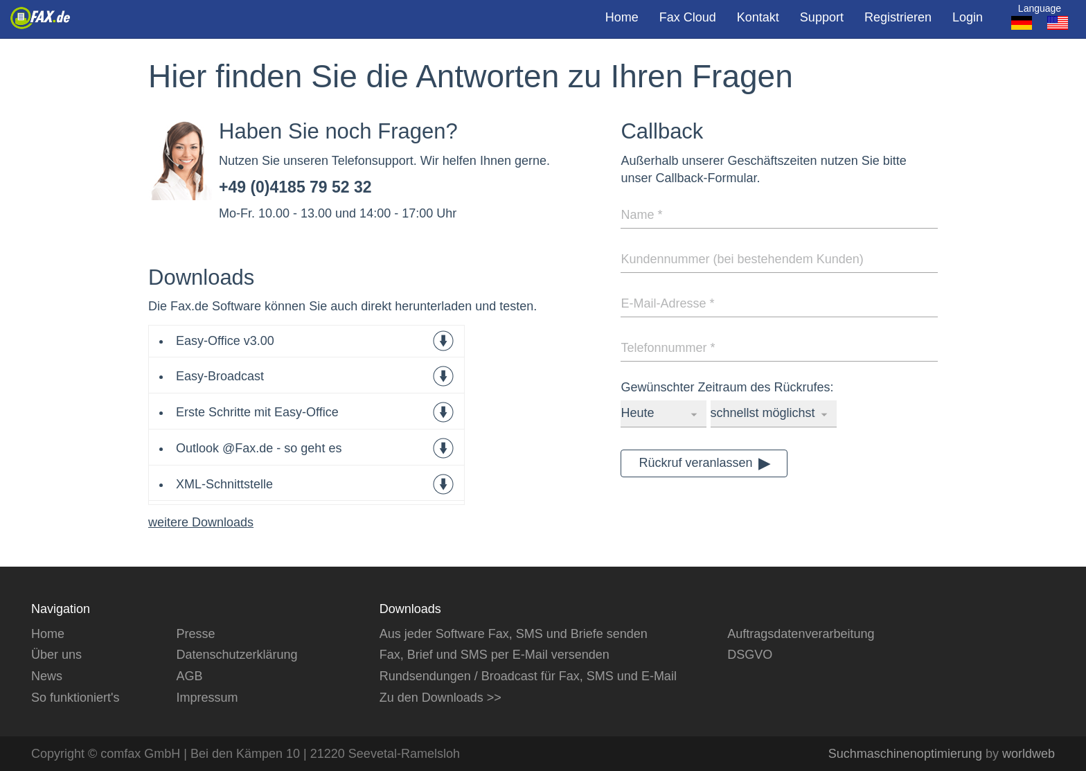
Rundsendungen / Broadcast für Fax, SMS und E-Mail (528, 676)
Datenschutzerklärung (236, 655)
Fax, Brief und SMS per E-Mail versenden (494, 655)
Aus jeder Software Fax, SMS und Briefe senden (514, 634)
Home (622, 17)
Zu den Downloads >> (440, 697)
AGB (189, 676)
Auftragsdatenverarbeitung (800, 634)
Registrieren (898, 17)
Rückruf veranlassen (695, 463)
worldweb (1028, 754)
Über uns (56, 655)
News (46, 676)
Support (822, 17)
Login (967, 17)
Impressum (207, 697)
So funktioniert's (75, 697)
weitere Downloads (200, 522)
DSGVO (749, 655)
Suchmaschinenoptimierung (905, 754)
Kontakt (758, 17)
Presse (195, 634)
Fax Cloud (687, 17)
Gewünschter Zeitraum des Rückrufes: (727, 387)
